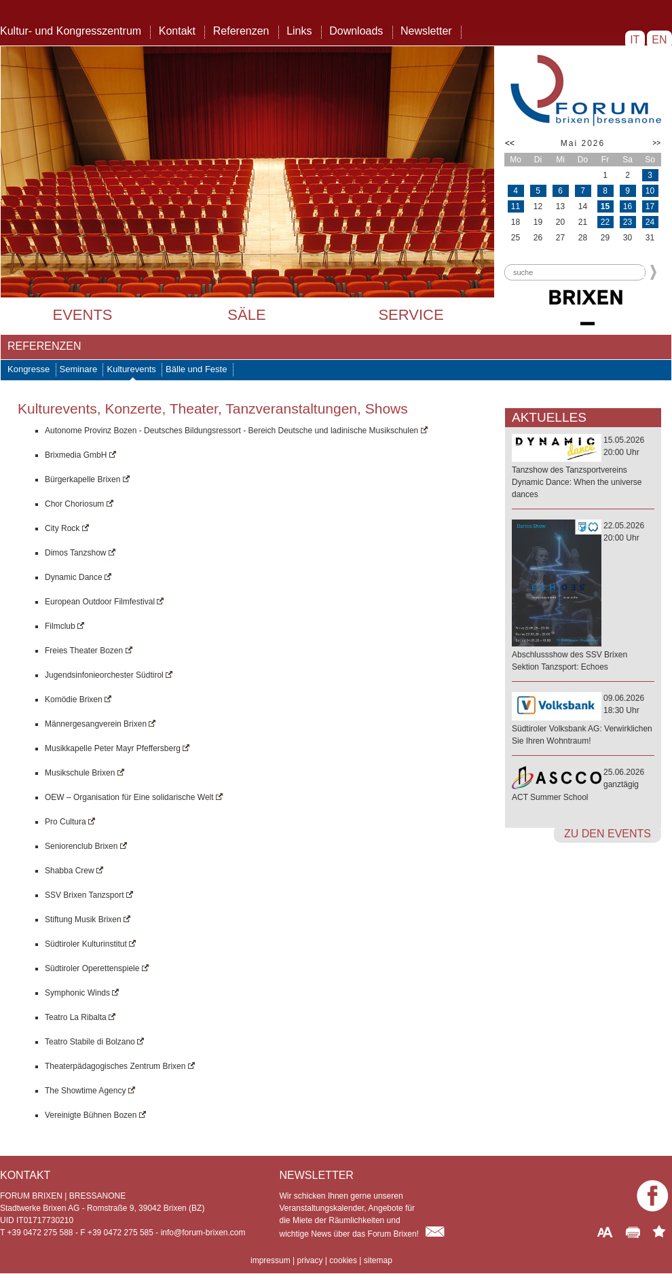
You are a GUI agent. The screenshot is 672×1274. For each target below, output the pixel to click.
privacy (309, 1260)
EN (659, 40)
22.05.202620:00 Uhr (583, 597)
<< (510, 143)
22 (605, 222)
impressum (270, 1260)
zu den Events (607, 833)
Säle (246, 314)
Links (299, 31)
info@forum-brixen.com (203, 1232)
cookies (343, 1260)
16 (627, 206)
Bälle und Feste (196, 369)
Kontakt (177, 31)
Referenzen (241, 31)
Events (82, 314)
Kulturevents (131, 369)
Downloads (356, 31)
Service (410, 314)
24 (650, 222)
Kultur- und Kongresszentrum (70, 31)
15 (605, 206)
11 (515, 206)
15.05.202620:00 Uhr (583, 467)
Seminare (79, 369)
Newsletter (426, 31)
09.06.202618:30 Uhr (583, 720)
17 (650, 206)
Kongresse (28, 369)
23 (627, 222)
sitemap (378, 1260)
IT (635, 40)
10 (650, 191)
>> (656, 143)
